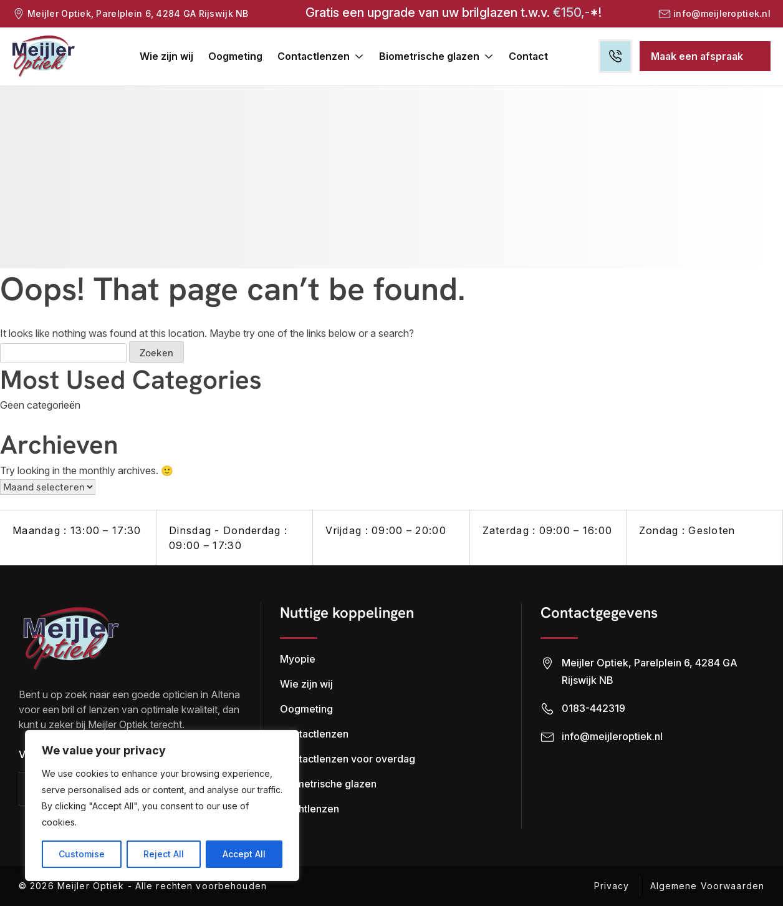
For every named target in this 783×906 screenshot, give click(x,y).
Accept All (244, 854)
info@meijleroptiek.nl (722, 13)
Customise (82, 854)
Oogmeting (235, 56)
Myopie (297, 659)
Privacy (612, 885)
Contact (528, 56)
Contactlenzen (313, 56)
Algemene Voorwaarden (707, 885)
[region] (162, 805)
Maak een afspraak (697, 56)
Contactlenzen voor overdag (347, 759)
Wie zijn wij (166, 56)
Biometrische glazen (429, 56)
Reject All (163, 854)
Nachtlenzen (309, 808)
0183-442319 (593, 708)
